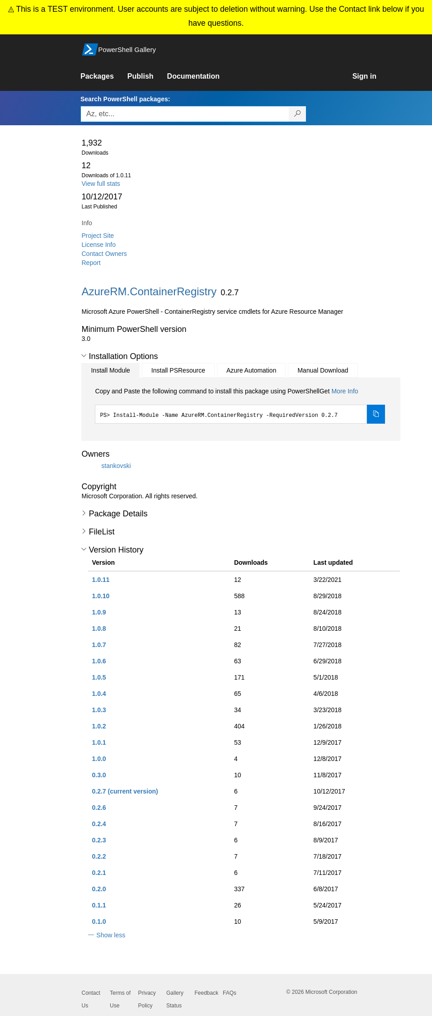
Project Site (98, 235)
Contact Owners (104, 253)
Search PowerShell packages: (125, 99)
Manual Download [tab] (322, 370)
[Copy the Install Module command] (376, 414)
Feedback (207, 993)
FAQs (229, 993)
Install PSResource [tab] (178, 370)
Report (91, 262)
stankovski (116, 465)
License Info (99, 244)
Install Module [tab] (110, 370)
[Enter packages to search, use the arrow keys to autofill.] (184, 114)
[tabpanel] (240, 405)
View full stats (101, 183)
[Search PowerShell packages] (297, 114)
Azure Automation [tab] (251, 370)
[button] (83, 356)
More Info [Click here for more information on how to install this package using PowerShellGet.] (344, 391)
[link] (103, 76)
